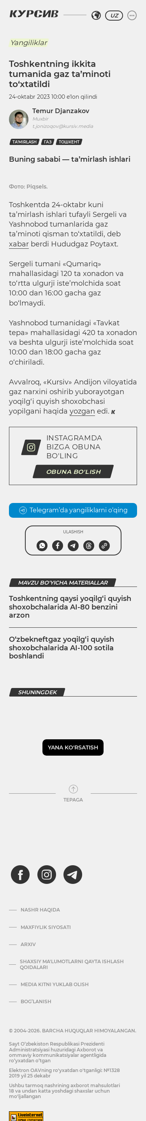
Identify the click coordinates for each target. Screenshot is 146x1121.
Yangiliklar (28, 42)
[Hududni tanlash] (96, 15)
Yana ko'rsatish (73, 747)
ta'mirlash (24, 142)
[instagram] (46, 874)
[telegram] (72, 874)
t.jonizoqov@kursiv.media (62, 126)
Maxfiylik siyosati (46, 927)
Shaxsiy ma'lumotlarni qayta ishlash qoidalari (72, 964)
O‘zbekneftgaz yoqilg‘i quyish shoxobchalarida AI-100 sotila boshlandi (61, 647)
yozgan (82, 411)
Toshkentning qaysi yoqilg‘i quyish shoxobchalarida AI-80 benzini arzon (70, 607)
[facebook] (20, 874)
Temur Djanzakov (60, 111)
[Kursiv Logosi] (34, 13)
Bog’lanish (36, 1001)
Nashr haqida (40, 910)
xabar (19, 244)
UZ (114, 15)
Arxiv (28, 944)
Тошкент (69, 142)
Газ (47, 142)
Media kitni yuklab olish (55, 984)
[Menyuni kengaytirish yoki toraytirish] (132, 15)
